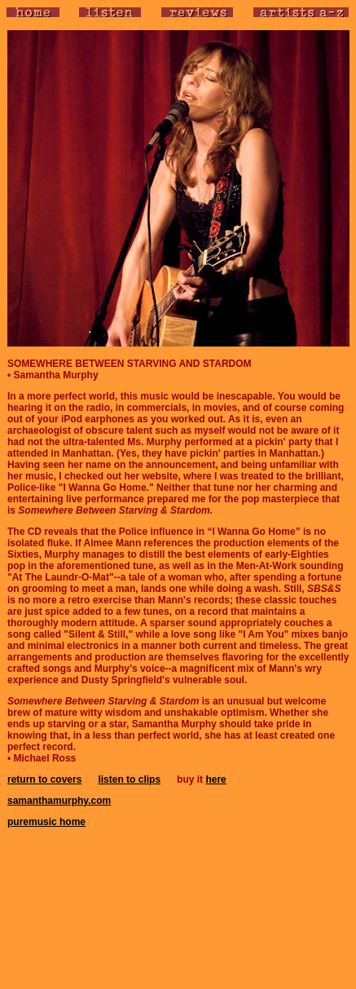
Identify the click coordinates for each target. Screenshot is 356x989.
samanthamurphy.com (59, 800)
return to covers (44, 779)
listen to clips (129, 779)
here (215, 779)
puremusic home (46, 822)
